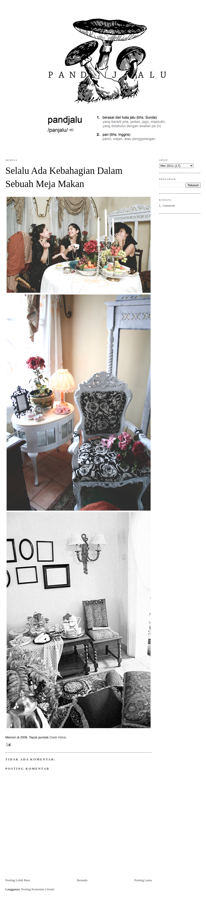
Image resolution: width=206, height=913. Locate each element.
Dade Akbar (58, 737)
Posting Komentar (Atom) (37, 889)
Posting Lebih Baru (17, 880)
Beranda (82, 880)
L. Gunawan (167, 205)
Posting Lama (143, 880)
